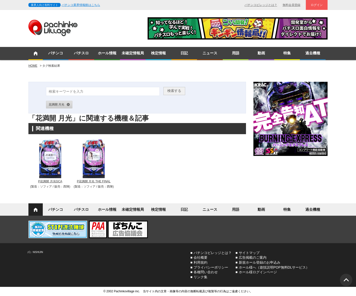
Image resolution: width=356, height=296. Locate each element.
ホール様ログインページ (258, 272)
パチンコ (55, 53)
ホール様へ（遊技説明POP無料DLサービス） (274, 267)
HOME (32, 65)
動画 (261, 53)
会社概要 (200, 257)
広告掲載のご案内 (253, 257)
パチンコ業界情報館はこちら (81, 5)
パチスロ (81, 53)
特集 (287, 53)
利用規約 (200, 262)
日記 (184, 53)
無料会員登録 (291, 5)
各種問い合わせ (206, 272)
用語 (235, 53)
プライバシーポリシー (211, 267)
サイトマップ (249, 253)
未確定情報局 (133, 53)
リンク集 (200, 277)
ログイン (317, 5)
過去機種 (312, 53)
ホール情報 (107, 53)
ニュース (209, 53)
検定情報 (158, 53)
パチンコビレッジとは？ (261, 5)
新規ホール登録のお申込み (259, 262)
